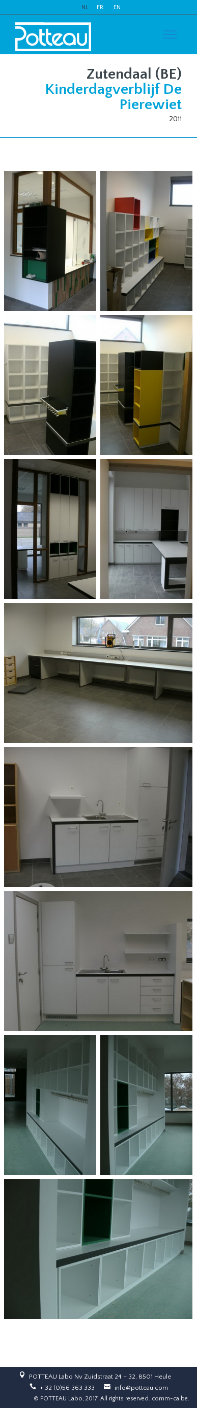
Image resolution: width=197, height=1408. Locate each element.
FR (100, 7)
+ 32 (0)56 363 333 (67, 1387)
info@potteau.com (141, 1387)
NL (85, 7)
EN (117, 7)
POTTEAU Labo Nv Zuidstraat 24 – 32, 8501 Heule (100, 1376)
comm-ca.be (170, 1398)
